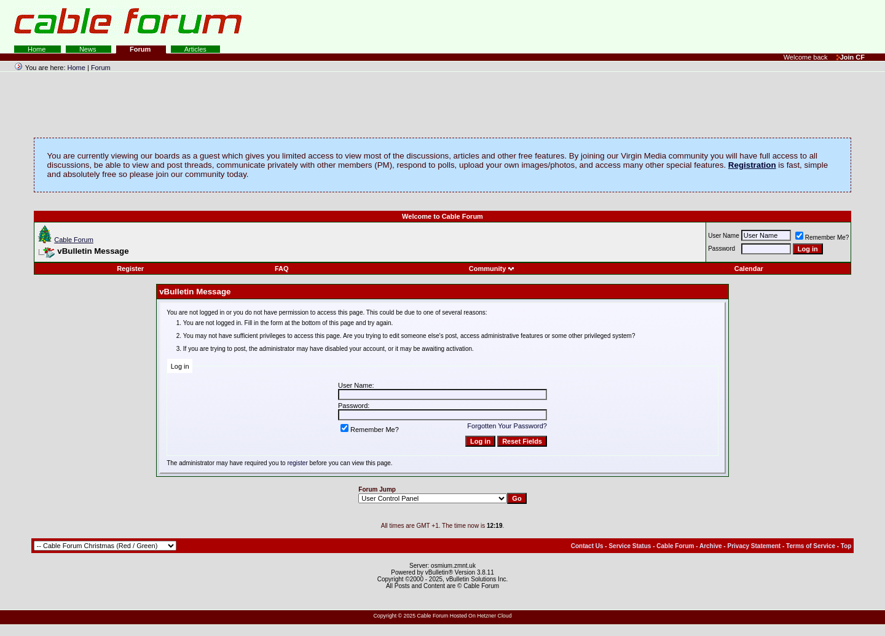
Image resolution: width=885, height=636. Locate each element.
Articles (195, 49)
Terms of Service (810, 546)
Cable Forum (73, 239)
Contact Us (587, 546)
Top (846, 546)
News (88, 49)
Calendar (748, 268)
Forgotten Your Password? (507, 426)
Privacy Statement (754, 546)
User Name (723, 235)
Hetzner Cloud (494, 616)
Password (721, 248)
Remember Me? (822, 237)
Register (130, 268)
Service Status (629, 546)
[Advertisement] (735, 24)
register (297, 463)
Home (37, 49)
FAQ (282, 268)
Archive (710, 546)
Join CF (850, 57)
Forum (141, 49)
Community (492, 268)
